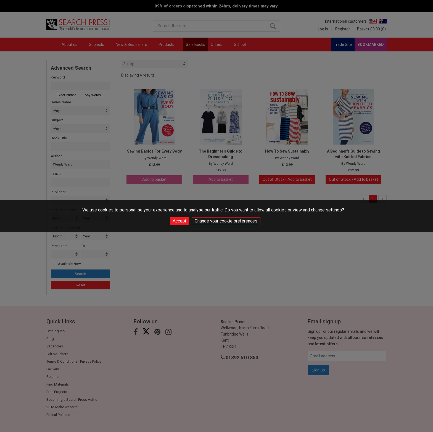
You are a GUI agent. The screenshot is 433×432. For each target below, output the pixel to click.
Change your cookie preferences (226, 221)
